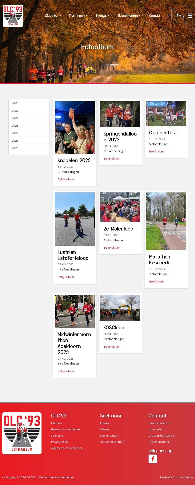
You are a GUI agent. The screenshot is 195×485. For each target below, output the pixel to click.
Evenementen (109, 435)
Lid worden (156, 429)
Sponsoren (58, 435)
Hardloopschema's (112, 442)
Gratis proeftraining (161, 435)
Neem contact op (160, 423)
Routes (104, 423)
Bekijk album (66, 179)
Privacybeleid (60, 442)
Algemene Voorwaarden (67, 448)
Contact (154, 16)
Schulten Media (176, 477)
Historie (56, 423)
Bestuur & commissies (66, 429)
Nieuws (104, 429)
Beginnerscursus (159, 442)
